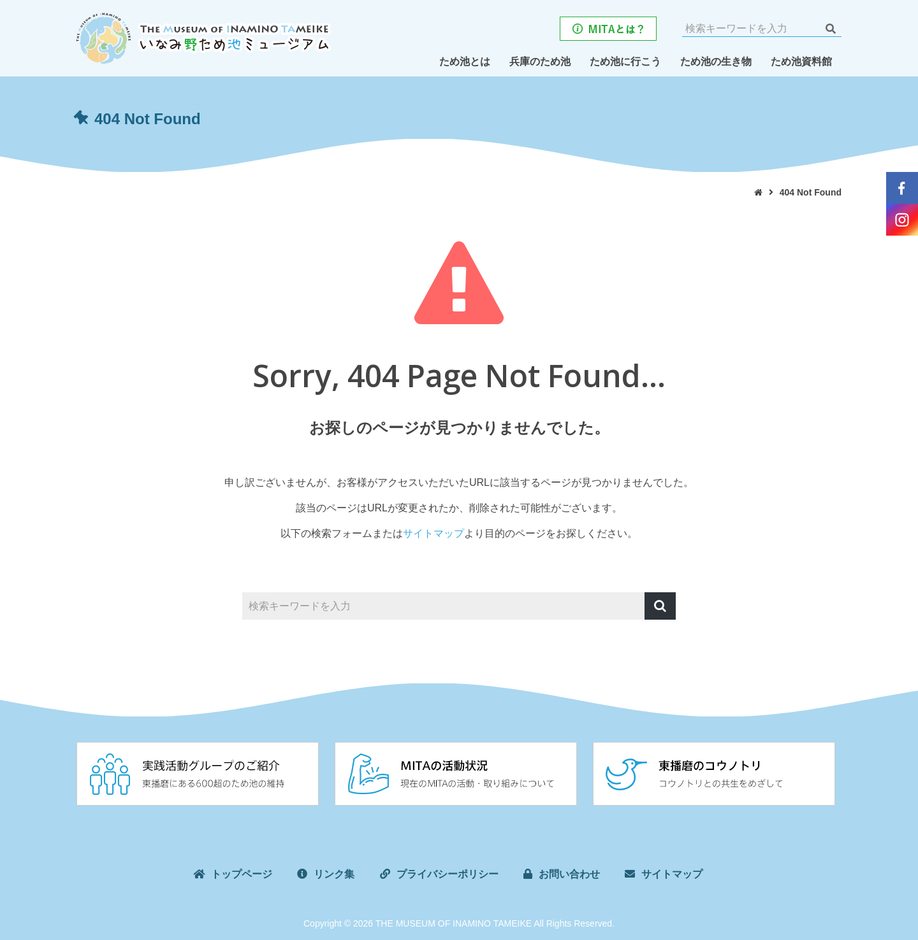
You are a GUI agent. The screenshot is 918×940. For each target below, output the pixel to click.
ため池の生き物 (716, 61)
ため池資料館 (801, 61)
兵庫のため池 (540, 61)
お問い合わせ (569, 874)
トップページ (241, 874)
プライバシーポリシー (448, 874)
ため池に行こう (625, 61)
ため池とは (464, 61)
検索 (830, 28)
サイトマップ (433, 533)
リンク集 (334, 874)
